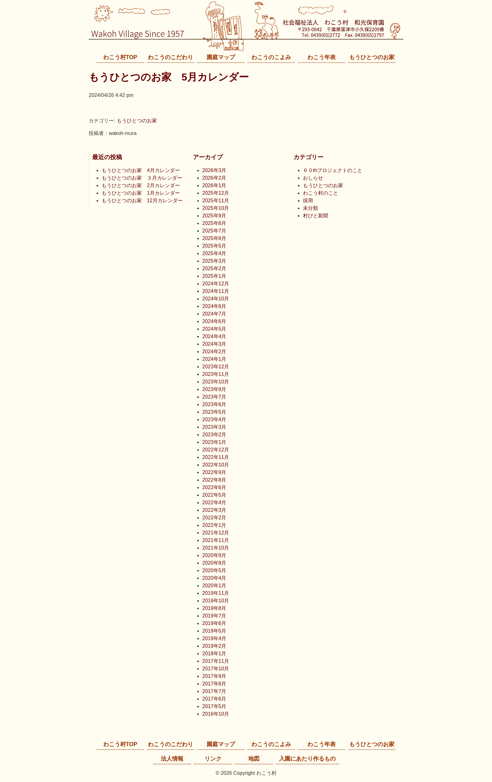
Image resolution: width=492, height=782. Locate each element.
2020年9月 (214, 555)
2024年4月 (214, 336)
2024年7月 (214, 313)
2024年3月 (214, 344)
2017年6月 (214, 698)
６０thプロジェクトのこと (332, 170)
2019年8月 (214, 608)
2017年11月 (215, 661)
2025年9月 (214, 215)
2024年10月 (215, 298)
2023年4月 (214, 419)
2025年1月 (214, 276)
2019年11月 (215, 593)
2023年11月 (215, 374)
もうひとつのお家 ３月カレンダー (142, 178)
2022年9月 (214, 472)
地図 (254, 759)
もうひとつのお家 (371, 57)
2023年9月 (214, 389)
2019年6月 (214, 623)
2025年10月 (215, 208)
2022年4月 (214, 502)
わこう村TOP (120, 57)
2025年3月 (214, 261)
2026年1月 (214, 185)
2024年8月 (214, 306)
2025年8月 (214, 223)
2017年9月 (214, 676)
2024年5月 (214, 329)
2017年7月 (214, 691)
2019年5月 (214, 631)
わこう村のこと (320, 193)
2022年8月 (214, 480)
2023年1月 (214, 442)
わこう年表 (321, 57)
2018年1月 (214, 653)
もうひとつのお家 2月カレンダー (141, 185)
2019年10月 (215, 600)
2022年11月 (215, 457)
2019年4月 (214, 638)
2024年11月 (215, 291)
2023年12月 (215, 366)
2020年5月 (214, 570)
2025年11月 (215, 200)
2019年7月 (214, 615)
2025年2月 (214, 268)
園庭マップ (221, 57)
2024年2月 (214, 351)
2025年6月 (214, 238)
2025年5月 (214, 246)
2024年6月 (214, 321)
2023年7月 (214, 396)
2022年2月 (214, 517)
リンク (212, 759)
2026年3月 (214, 170)
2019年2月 (214, 646)
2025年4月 (214, 253)
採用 (308, 200)
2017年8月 (214, 683)
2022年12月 (215, 449)
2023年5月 (214, 412)
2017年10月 (215, 668)
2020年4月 (214, 578)
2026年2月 (214, 178)
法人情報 (172, 759)
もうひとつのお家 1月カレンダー (141, 193)
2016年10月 (215, 714)
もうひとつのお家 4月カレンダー (141, 170)
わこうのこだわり (170, 57)
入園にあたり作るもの (307, 759)
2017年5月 (214, 706)
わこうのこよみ (271, 57)
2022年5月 (214, 495)
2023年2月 (214, 434)
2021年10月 (215, 547)
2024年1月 (214, 359)
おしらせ (313, 178)
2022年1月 (214, 525)
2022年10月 (215, 464)
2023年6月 (214, 404)
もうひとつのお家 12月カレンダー (142, 200)
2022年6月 (214, 487)
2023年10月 (215, 381)
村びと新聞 (315, 215)
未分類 (310, 208)
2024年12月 (215, 283)
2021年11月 (215, 540)
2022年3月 (214, 510)
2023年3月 (214, 427)
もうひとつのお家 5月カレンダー (169, 77)
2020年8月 (214, 563)
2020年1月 (214, 585)
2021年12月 (215, 532)
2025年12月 (215, 193)
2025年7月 (214, 230)
